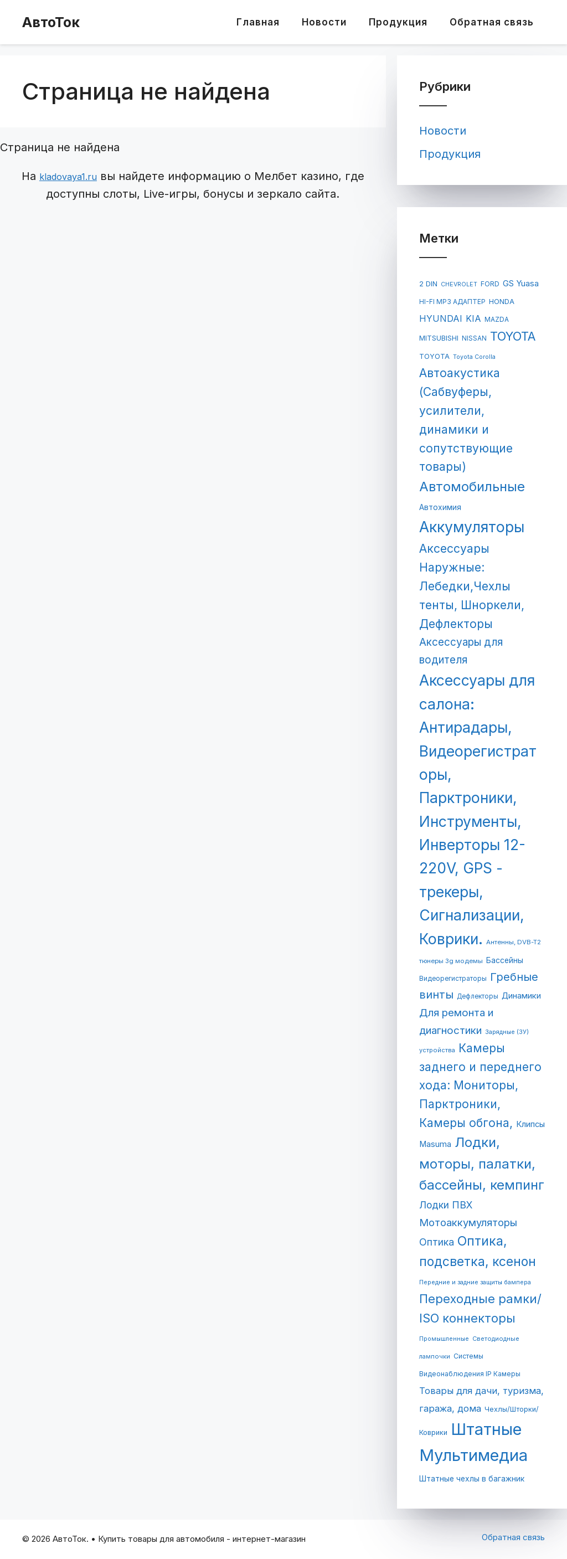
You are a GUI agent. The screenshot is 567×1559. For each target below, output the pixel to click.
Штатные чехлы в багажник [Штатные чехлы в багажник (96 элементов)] (471, 1478)
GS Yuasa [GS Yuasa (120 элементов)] (521, 284)
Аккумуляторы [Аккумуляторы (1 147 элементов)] (471, 527)
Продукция (398, 22)
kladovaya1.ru (68, 176)
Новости (324, 22)
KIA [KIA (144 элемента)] (473, 318)
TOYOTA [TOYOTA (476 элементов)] (513, 336)
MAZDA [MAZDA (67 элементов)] (496, 319)
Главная (258, 22)
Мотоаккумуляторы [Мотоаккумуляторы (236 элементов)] (468, 1222)
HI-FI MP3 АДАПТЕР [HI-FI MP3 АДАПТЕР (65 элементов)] (452, 302)
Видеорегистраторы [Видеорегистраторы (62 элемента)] (453, 978)
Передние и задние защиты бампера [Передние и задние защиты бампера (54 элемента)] (475, 1282)
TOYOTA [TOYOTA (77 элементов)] (434, 356)
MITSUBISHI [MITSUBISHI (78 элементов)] (438, 338)
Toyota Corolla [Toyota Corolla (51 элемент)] (474, 357)
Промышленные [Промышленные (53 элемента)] (444, 1338)
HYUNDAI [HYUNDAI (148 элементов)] (440, 318)
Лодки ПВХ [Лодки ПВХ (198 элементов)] (445, 1205)
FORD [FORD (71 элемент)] (490, 284)
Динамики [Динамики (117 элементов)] (521, 996)
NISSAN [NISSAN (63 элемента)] (474, 338)
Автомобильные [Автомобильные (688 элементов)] (472, 486)
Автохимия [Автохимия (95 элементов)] (440, 507)
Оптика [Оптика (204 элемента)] (436, 1242)
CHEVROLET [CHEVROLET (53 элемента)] (459, 284)
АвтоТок (51, 22)
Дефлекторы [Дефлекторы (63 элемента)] (477, 996)
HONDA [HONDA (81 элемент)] (501, 301)
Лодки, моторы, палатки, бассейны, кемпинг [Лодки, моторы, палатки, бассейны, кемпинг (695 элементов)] (481, 1163)
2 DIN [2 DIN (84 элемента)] (428, 283)
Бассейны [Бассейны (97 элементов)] (504, 960)
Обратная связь (492, 22)
